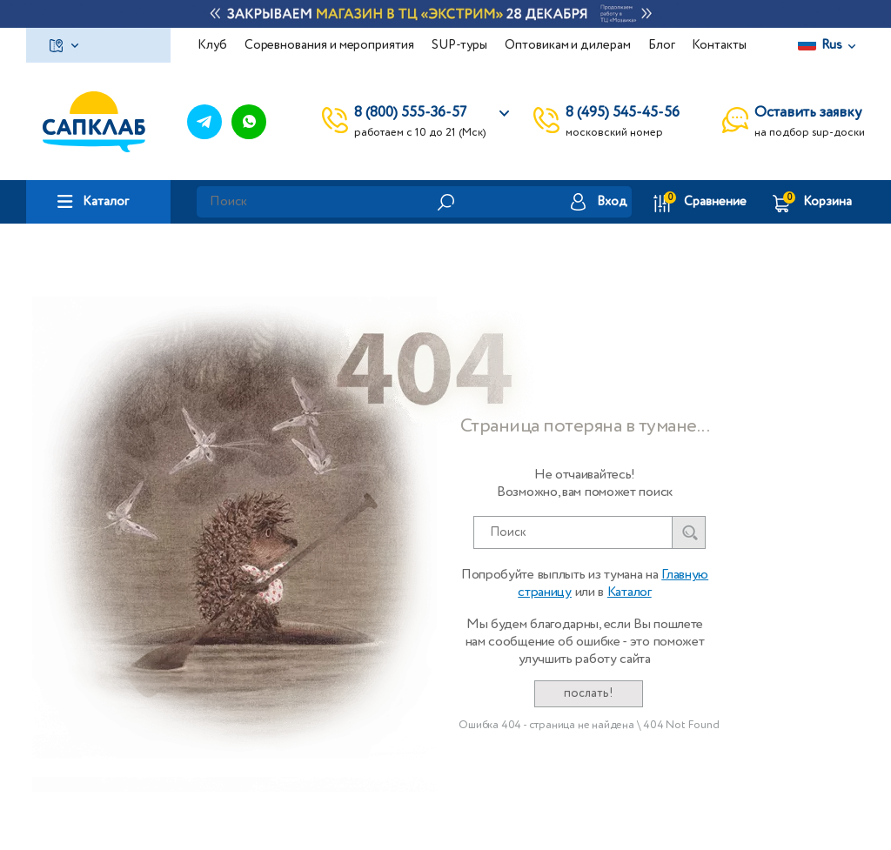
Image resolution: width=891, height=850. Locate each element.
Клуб (212, 44)
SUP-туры (459, 44)
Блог (661, 44)
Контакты (719, 44)
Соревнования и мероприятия (329, 44)
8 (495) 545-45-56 (623, 112)
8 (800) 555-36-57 (410, 112)
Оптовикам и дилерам (568, 44)
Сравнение (715, 201)
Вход (612, 201)
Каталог (106, 201)
